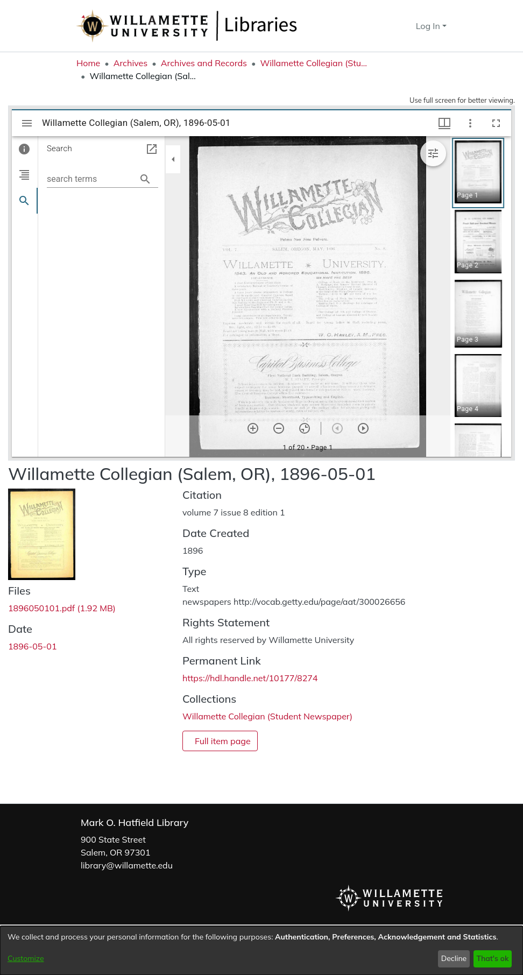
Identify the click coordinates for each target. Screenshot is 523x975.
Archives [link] (131, 63)
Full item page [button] (222, 741)
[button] (388, 25)
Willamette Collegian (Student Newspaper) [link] (313, 63)
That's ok (492, 958)
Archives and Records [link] (204, 63)
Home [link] (88, 63)
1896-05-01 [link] (32, 646)
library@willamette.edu (127, 865)
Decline (454, 958)
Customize (26, 958)
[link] (62, 608)
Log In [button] (429, 25)
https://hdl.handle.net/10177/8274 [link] (249, 678)
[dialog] (261, 950)
